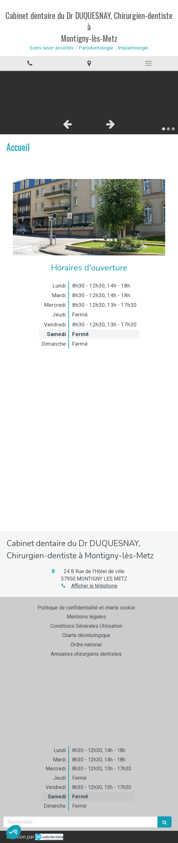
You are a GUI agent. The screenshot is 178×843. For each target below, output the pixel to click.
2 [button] (168, 128)
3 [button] (173, 128)
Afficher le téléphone (94, 586)
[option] (89, 92)
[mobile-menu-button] (148, 63)
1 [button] (163, 128)
